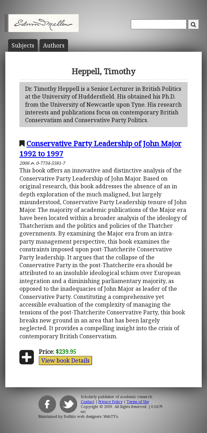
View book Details (65, 360)
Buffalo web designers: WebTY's (91, 416)
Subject (23, 45)
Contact (88, 401)
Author (54, 45)
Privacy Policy (110, 401)
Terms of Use (138, 401)
